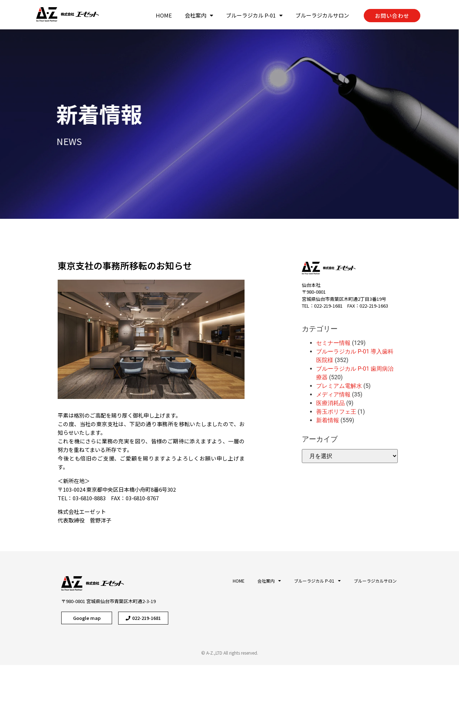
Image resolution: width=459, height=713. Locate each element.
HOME (164, 15)
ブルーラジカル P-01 (254, 15)
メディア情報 (333, 394)
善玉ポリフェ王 (336, 411)
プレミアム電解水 (339, 385)
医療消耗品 (330, 403)
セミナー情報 (333, 342)
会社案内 (199, 15)
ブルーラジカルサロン (322, 15)
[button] (392, 15)
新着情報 (79, 113)
